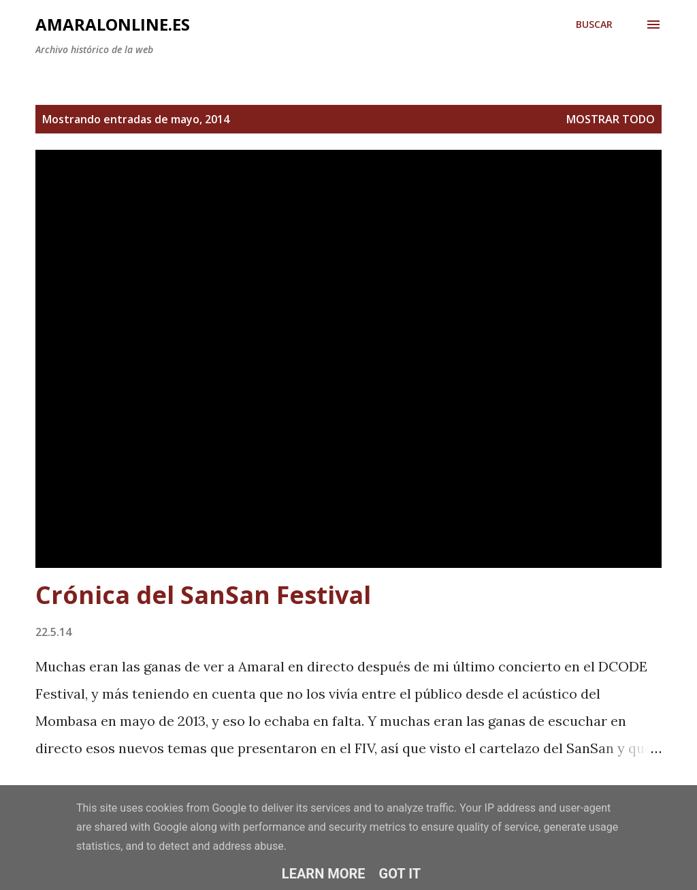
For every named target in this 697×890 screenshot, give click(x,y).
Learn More (324, 873)
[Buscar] (594, 24)
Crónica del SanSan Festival (203, 594)
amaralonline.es (112, 24)
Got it (400, 873)
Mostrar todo (610, 119)
